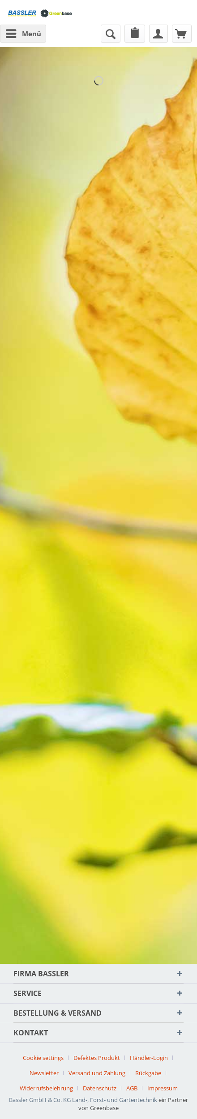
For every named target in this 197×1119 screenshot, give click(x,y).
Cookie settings (43, 1058)
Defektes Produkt (96, 1058)
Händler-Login (149, 1058)
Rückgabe (148, 1073)
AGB (131, 1088)
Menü (23, 32)
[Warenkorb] (182, 33)
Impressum (162, 1088)
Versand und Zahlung (97, 1073)
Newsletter (44, 1073)
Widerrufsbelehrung (46, 1088)
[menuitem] (23, 33)
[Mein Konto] (158, 33)
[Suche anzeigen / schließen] (110, 33)
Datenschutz (99, 1088)
